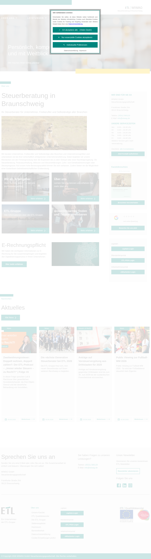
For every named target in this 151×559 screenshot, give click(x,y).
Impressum (82, 51)
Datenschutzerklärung (75, 24)
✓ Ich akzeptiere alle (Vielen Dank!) (75, 30)
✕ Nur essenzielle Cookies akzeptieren (75, 37)
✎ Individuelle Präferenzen (75, 45)
